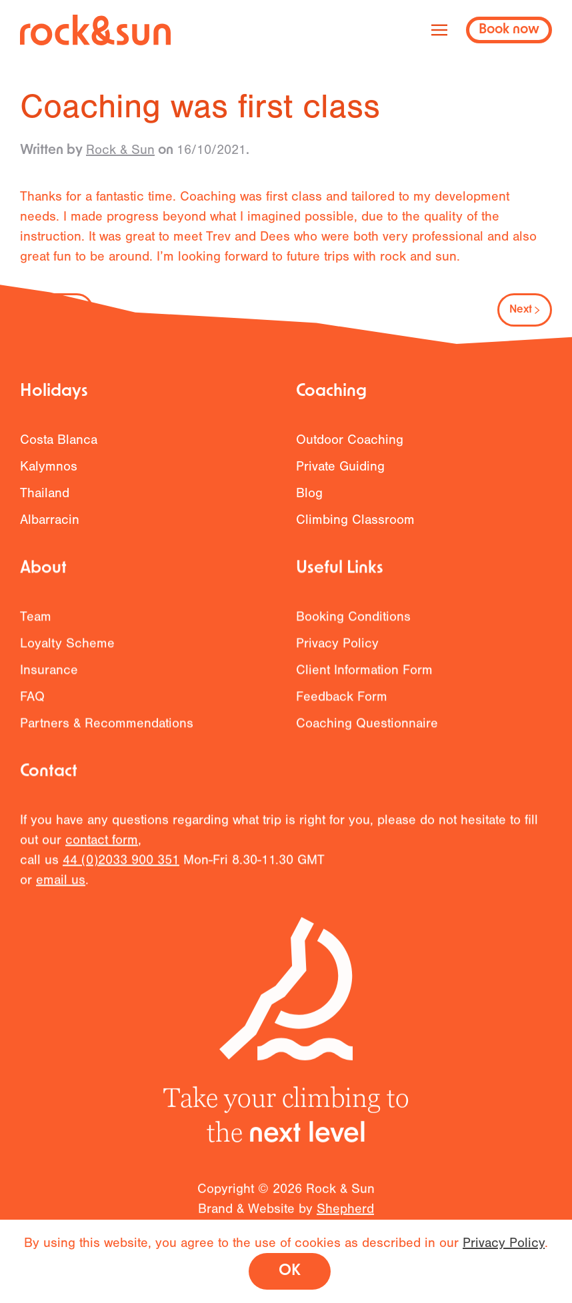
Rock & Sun (120, 149)
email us (60, 886)
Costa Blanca (58, 439)
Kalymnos (48, 466)
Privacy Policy (337, 650)
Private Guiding (340, 466)
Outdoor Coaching (349, 439)
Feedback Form (341, 703)
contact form (101, 846)
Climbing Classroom (355, 519)
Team (35, 623)
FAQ (32, 703)
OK (290, 1271)
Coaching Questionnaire (367, 730)
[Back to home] (95, 30)
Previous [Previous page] (56, 310)
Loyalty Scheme (67, 650)
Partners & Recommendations (106, 730)
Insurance (49, 676)
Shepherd (345, 1216)
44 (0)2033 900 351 (121, 866)
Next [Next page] (524, 310)
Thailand (44, 493)
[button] (439, 30)
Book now (509, 30)
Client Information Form (364, 676)
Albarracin (49, 519)
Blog (309, 493)
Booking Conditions (353, 623)
